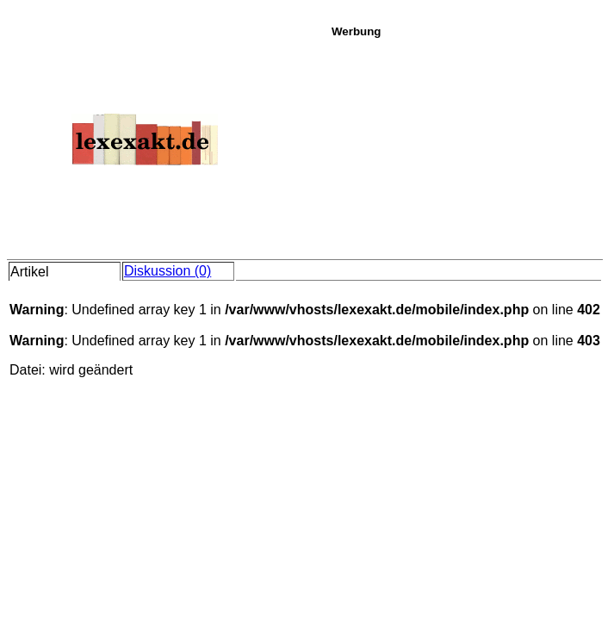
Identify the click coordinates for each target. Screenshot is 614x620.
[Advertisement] (468, 145)
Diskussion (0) (167, 271)
